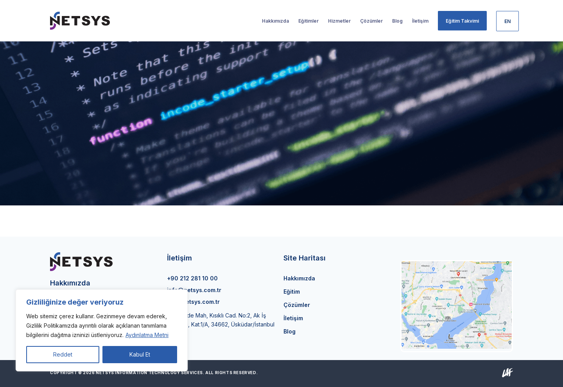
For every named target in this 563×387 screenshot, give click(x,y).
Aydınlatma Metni (147, 335)
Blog (289, 331)
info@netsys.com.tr (194, 290)
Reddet (62, 354)
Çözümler (296, 304)
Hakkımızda (299, 278)
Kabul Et (139, 354)
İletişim (293, 318)
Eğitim (291, 291)
